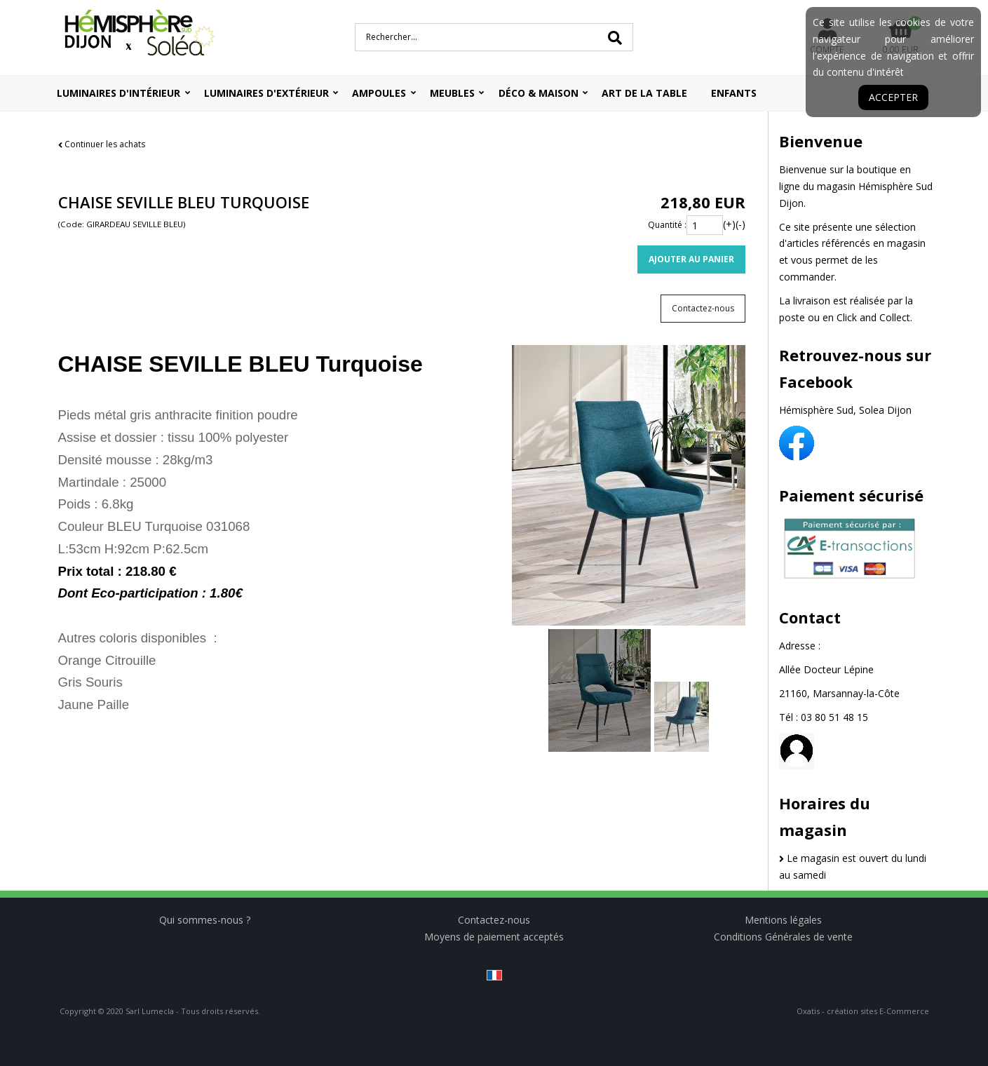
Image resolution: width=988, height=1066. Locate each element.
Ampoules (379, 93)
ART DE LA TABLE (644, 93)
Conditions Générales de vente (783, 936)
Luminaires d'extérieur (266, 93)
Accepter (893, 97)
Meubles (452, 93)
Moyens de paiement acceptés (494, 936)
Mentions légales (783, 919)
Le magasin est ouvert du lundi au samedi (853, 866)
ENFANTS (734, 93)
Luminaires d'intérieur (118, 93)
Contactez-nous (494, 919)
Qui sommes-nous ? (204, 919)
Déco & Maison (538, 93)
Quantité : (667, 225)
